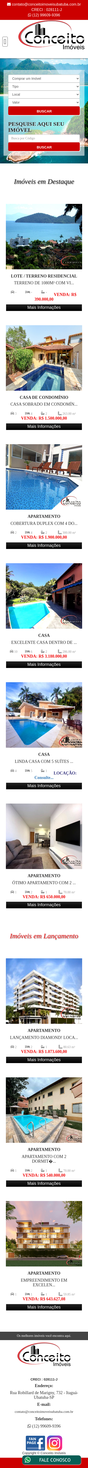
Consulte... (44, 777)
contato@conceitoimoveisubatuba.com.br (46, 4)
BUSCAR (44, 111)
